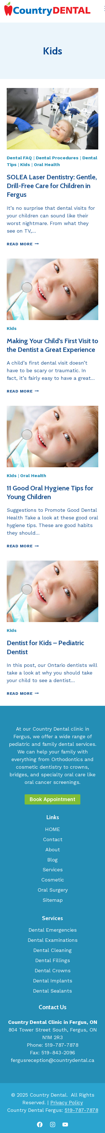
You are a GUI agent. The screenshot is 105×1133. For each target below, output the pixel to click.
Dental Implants (52, 981)
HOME (52, 829)
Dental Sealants (52, 991)
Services (53, 869)
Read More (23, 244)
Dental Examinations (53, 940)
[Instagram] (52, 1124)
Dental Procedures (57, 157)
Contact (52, 839)
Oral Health (47, 164)
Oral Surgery (53, 890)
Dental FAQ (19, 157)
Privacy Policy (66, 1102)
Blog (52, 860)
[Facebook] (39, 1124)
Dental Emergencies (53, 930)
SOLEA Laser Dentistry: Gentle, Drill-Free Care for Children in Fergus (52, 186)
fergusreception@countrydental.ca (52, 1060)
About (52, 849)
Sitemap (53, 900)
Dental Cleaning (52, 950)
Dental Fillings (52, 960)
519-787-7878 (61, 1045)
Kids (25, 164)
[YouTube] (65, 1124)
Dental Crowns (53, 970)
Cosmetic (52, 880)
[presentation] (52, 118)
